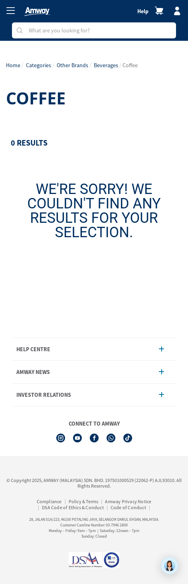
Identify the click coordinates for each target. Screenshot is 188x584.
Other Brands (72, 65)
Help (142, 11)
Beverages (106, 65)
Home (13, 65)
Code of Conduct (128, 507)
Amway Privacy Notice (128, 501)
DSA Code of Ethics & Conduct (73, 507)
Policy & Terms (84, 501)
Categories (38, 65)
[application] (169, 565)
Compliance (49, 501)
